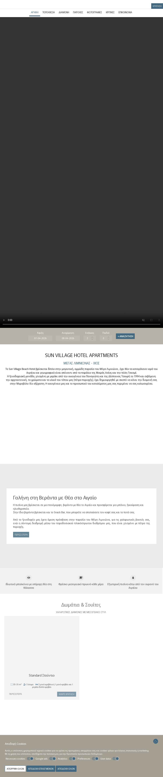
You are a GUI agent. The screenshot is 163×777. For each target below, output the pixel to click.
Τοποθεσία (48, 12)
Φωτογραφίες (94, 12)
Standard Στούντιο (40, 676)
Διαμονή (64, 12)
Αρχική (34, 12)
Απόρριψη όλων (15, 768)
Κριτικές (110, 12)
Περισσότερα (21, 536)
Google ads (45, 758)
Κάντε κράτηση (65, 695)
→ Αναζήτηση (125, 336)
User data (110, 758)
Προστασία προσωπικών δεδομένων (84, 753)
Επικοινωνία (125, 12)
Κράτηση (157, 6)
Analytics (67, 758)
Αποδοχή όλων (66, 768)
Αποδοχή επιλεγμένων (40, 768)
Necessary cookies (19, 758)
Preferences (88, 758)
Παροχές (78, 12)
